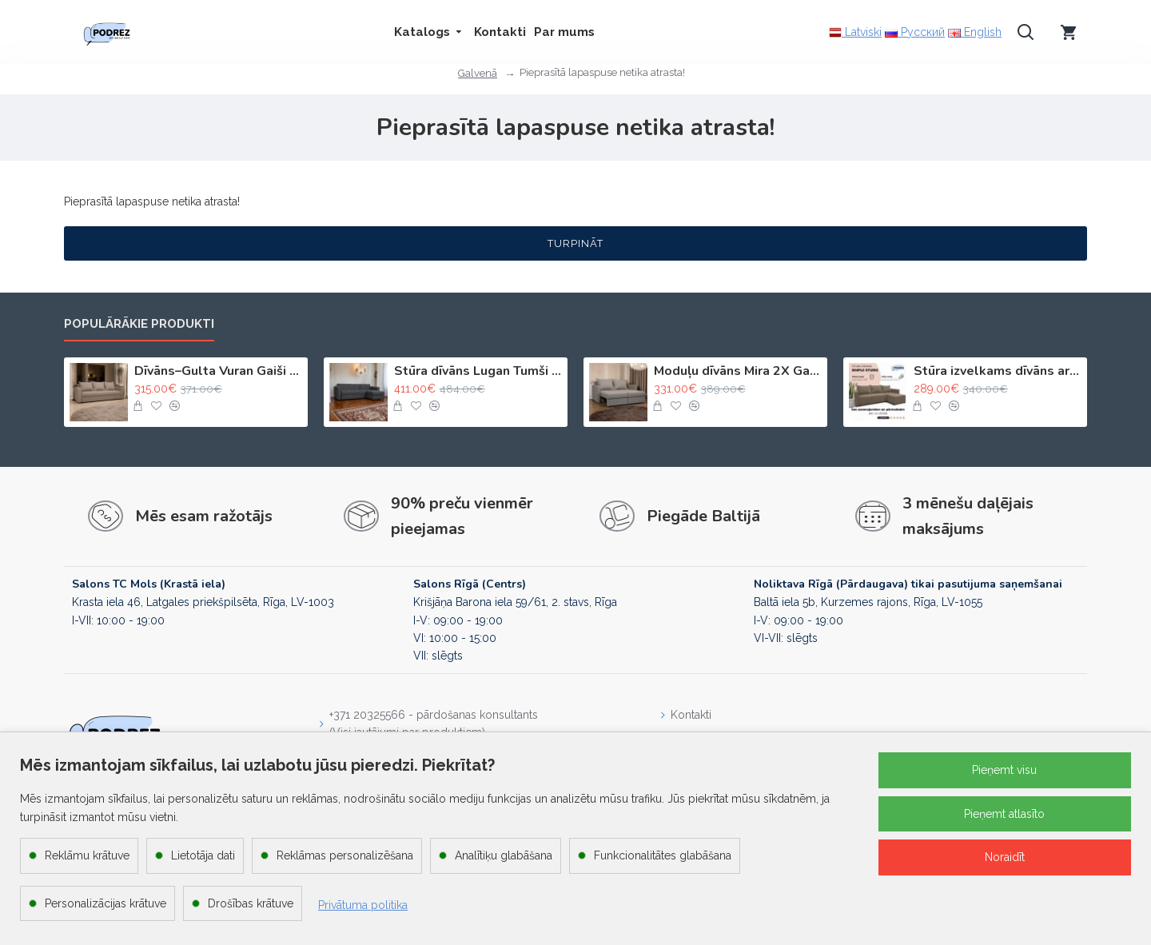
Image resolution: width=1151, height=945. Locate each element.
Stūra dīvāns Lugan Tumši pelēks (478, 371)
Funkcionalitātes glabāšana (662, 855)
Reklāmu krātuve (87, 855)
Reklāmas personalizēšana (345, 855)
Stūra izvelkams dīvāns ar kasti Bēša (997, 371)
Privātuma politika (363, 905)
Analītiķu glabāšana (503, 855)
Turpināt (575, 243)
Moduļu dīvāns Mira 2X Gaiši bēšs (738, 371)
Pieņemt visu (1004, 770)
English (975, 32)
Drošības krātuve (250, 903)
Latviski (855, 32)
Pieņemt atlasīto (1004, 813)
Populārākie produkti (139, 324)
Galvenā (477, 73)
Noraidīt (1005, 857)
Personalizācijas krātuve (105, 903)
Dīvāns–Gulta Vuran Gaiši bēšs (218, 371)
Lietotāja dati (203, 855)
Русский (915, 32)
